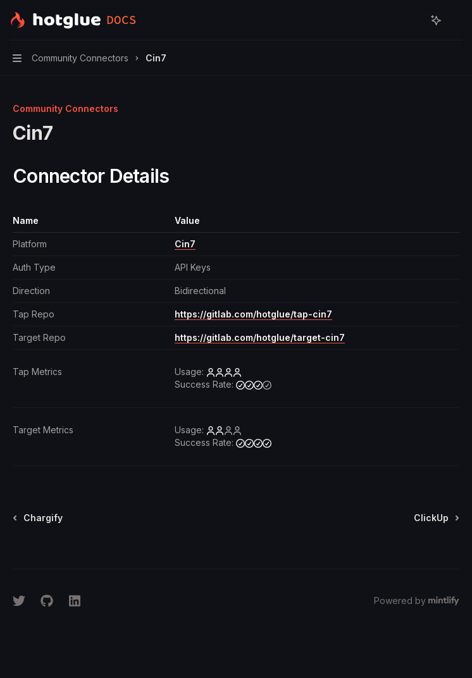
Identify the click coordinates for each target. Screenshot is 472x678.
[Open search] (412, 20)
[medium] (253, 384)
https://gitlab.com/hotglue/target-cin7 (260, 337)
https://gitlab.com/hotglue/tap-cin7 (253, 314)
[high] (224, 372)
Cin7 (185, 243)
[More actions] (455, 20)
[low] (224, 430)
